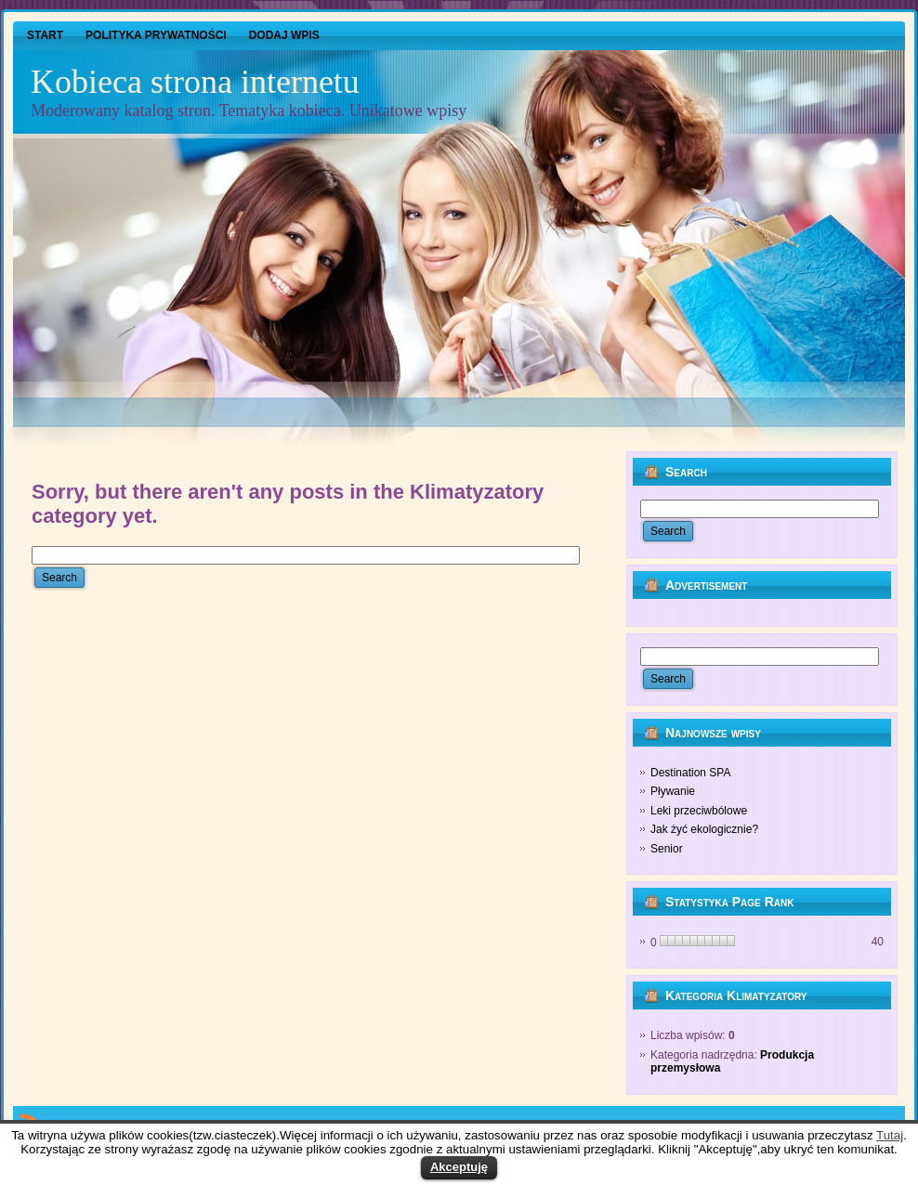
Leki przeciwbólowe (698, 810)
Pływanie (672, 791)
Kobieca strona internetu (195, 81)
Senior (666, 848)
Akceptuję (459, 1167)
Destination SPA (690, 772)
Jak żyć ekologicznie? (704, 829)
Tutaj (889, 1135)
